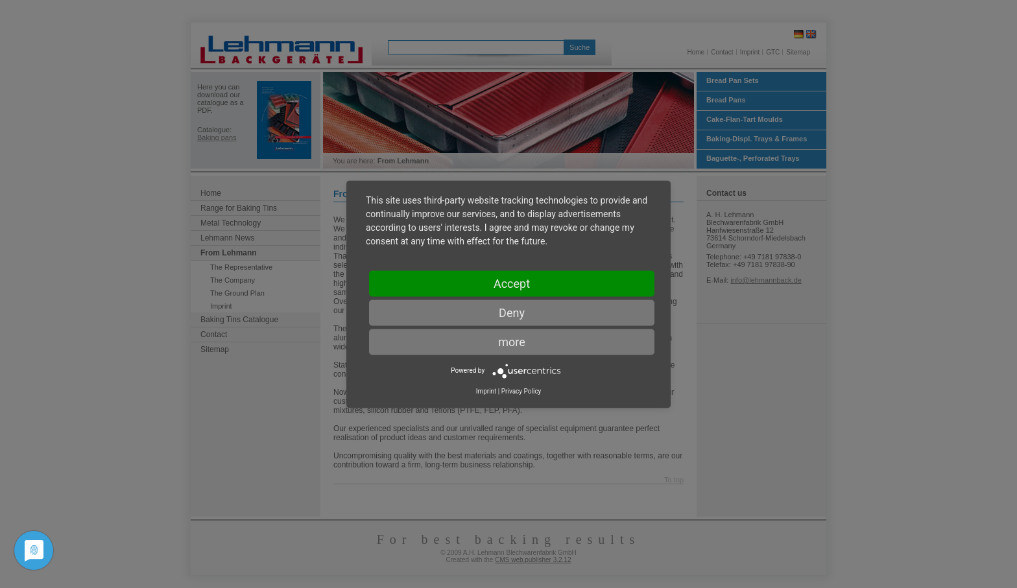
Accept (512, 283)
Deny (512, 312)
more (511, 341)
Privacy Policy (521, 390)
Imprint (486, 390)
